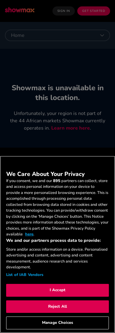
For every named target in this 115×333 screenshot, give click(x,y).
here (29, 234)
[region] (57, 244)
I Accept (57, 290)
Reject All (57, 306)
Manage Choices (57, 322)
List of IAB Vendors (24, 275)
